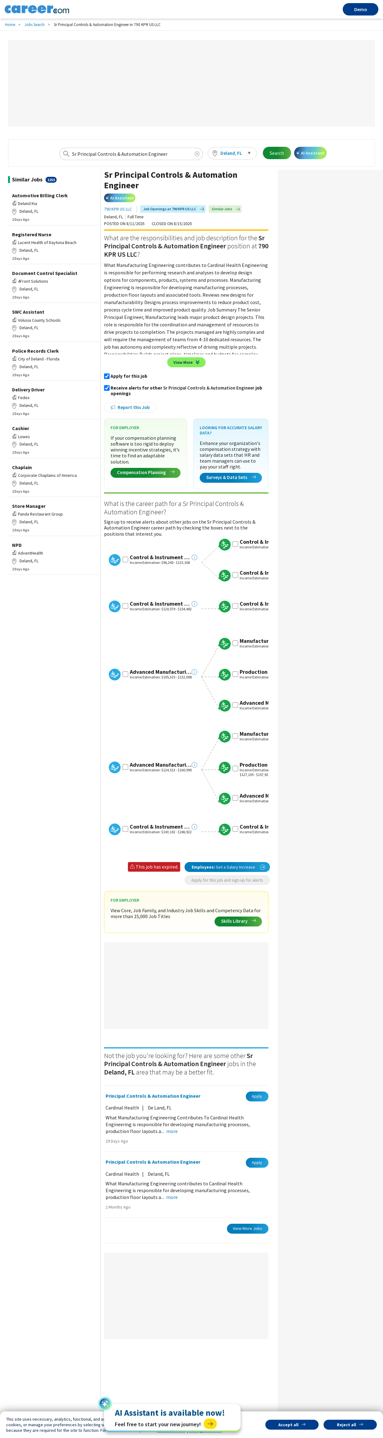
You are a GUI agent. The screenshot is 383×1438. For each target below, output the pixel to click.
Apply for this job (129, 376)
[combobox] (131, 154)
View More (183, 362)
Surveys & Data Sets (231, 477)
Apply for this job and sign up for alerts (227, 880)
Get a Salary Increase (228, 867)
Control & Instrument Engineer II (161, 557)
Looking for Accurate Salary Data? (231, 430)
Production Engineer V (267, 764)
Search (277, 153)
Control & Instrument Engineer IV (161, 826)
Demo (360, 9)
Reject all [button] (346, 1424)
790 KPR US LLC (118, 209)
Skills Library (238, 921)
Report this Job (134, 407)
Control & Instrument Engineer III (161, 603)
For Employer (125, 427)
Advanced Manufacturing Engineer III (161, 672)
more (172, 1131)
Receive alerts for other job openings (186, 390)
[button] (232, 153)
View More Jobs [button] (247, 1228)
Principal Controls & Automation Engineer (153, 1096)
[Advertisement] (191, 83)
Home (10, 24)
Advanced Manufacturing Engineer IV (161, 764)
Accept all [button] (288, 1424)
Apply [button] (257, 1096)
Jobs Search (34, 24)
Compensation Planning (146, 472)
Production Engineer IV (268, 672)
